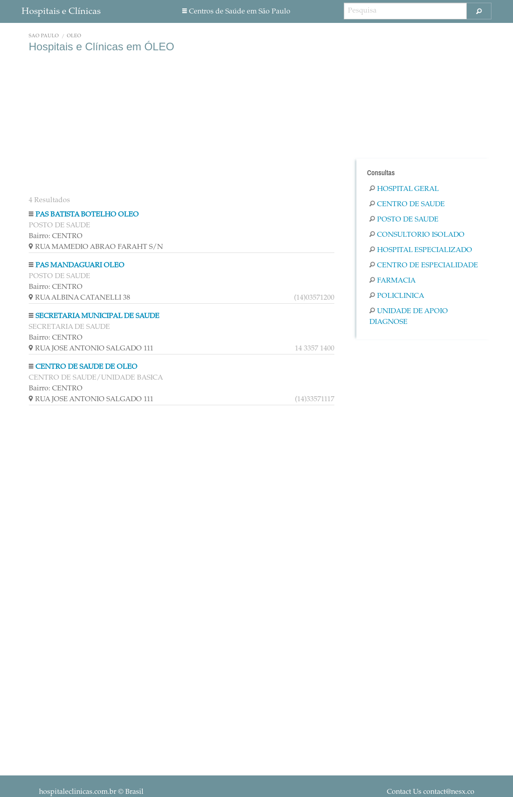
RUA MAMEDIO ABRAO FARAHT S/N (96, 247)
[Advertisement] (181, 125)
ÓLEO (74, 36)
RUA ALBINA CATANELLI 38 (181, 297)
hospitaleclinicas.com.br (77, 792)
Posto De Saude (403, 219)
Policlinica (396, 296)
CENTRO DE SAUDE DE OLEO (86, 367)
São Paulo (44, 36)
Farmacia (392, 280)
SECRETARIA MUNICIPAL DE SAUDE (97, 316)
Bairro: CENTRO (56, 236)
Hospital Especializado (420, 250)
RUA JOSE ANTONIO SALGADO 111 (181, 348)
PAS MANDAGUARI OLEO (79, 265)
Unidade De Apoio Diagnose (408, 317)
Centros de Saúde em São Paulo (236, 11)
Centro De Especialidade (423, 265)
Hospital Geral (404, 189)
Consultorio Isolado (417, 235)
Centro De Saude (407, 204)
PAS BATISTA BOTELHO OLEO (87, 214)
